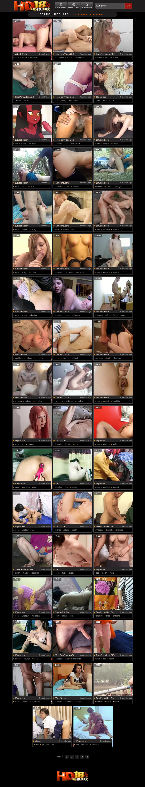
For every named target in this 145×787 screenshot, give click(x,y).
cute (57, 229)
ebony (63, 100)
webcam (29, 358)
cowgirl (118, 186)
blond (75, 358)
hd (73, 229)
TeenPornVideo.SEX (64, 54)
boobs (108, 358)
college (32, 143)
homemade (74, 100)
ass (114, 100)
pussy (24, 58)
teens (67, 315)
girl (22, 444)
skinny (24, 186)
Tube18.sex (20, 483)
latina (36, 100)
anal (67, 186)
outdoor (109, 186)
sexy (57, 616)
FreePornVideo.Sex (64, 97)
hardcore (95, 745)
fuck (67, 487)
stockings (69, 272)
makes (69, 58)
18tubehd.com (21, 140)
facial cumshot (119, 315)
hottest (24, 143)
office (108, 315)
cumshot (115, 143)
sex (16, 143)
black (66, 530)
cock (17, 58)
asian (116, 702)
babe (32, 186)
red (56, 100)
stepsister (35, 573)
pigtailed (34, 315)
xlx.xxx (58, 483)
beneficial (79, 58)
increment (59, 58)
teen (98, 100)
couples (39, 358)
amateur (108, 58)
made (25, 573)
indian (17, 573)
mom (112, 573)
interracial (75, 143)
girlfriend (116, 444)
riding (33, 272)
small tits (116, 401)
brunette (33, 58)
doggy (74, 487)
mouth (74, 530)
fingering (99, 530)
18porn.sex (101, 97)
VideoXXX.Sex (22, 54)
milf (116, 58)
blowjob (106, 143)
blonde (99, 58)
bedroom (118, 358)
